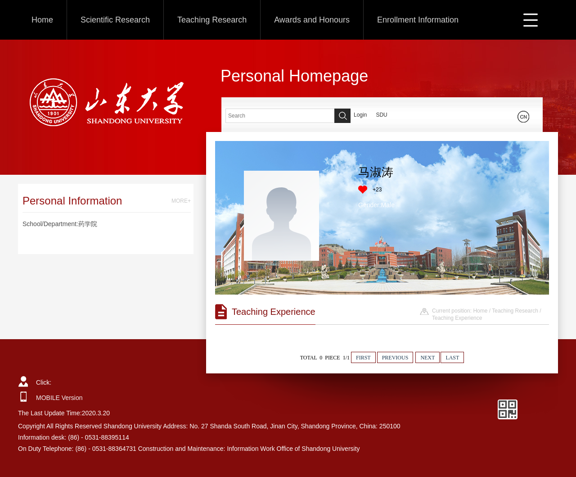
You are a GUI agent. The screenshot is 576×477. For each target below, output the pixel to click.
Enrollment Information (418, 19)
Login (360, 115)
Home (42, 19)
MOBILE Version (59, 397)
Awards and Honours (312, 19)
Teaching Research (212, 19)
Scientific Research (115, 19)
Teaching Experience (457, 318)
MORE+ (181, 201)
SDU (381, 115)
